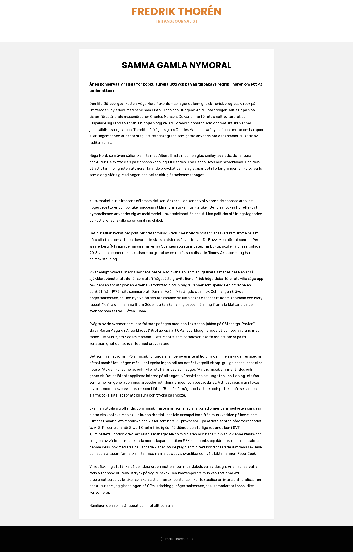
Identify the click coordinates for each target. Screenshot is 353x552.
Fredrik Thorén (176, 11)
